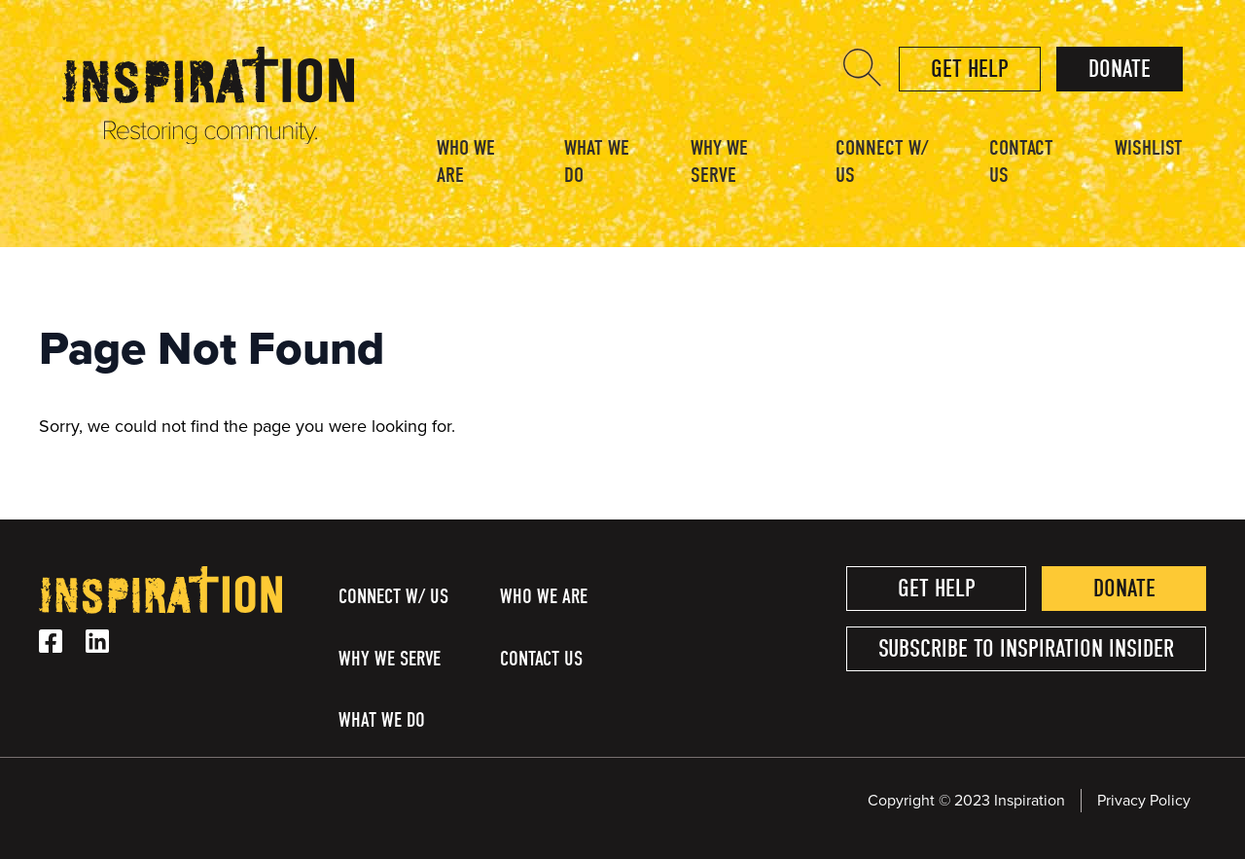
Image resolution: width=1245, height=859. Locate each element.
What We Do (596, 161)
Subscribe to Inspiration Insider (1026, 648)
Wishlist (1149, 148)
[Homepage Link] (208, 138)
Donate (1119, 68)
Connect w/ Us (882, 161)
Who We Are (466, 161)
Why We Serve (719, 161)
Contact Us (1021, 161)
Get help (970, 68)
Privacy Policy (1144, 800)
